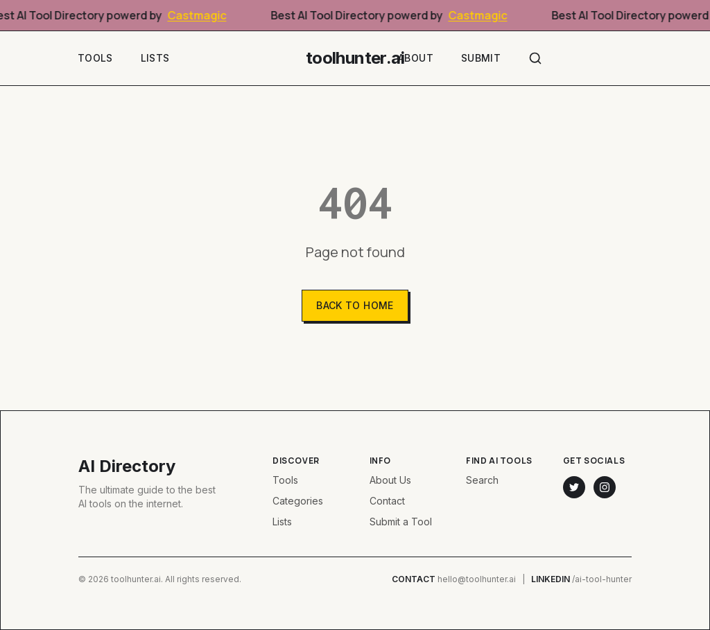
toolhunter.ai (355, 58)
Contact (387, 501)
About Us (390, 480)
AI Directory (126, 466)
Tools (95, 58)
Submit (481, 58)
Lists (155, 58)
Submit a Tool (401, 521)
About (415, 58)
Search (482, 480)
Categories (297, 501)
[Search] (535, 58)
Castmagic (200, 15)
